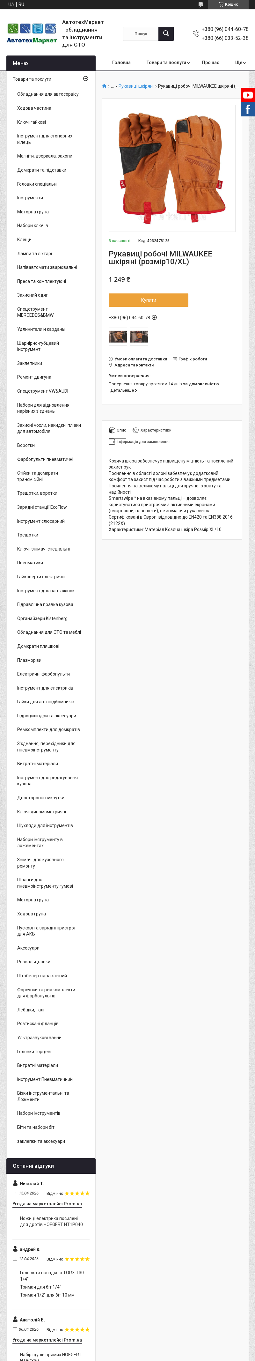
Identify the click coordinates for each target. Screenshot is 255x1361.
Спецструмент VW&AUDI (42, 391)
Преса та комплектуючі (41, 281)
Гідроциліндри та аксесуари (46, 715)
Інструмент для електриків (45, 688)
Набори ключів (32, 225)
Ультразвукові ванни (39, 1037)
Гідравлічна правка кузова (45, 604)
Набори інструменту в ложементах (40, 842)
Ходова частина (34, 108)
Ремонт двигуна (34, 377)
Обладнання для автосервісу (48, 94)
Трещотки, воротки (37, 493)
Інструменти (30, 197)
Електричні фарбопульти (43, 674)
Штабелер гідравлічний (42, 975)
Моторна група (33, 211)
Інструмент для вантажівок (46, 590)
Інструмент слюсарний (41, 521)
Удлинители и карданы (41, 329)
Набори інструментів (39, 1113)
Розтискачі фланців (38, 1023)
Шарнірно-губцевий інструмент (38, 346)
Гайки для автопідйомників (45, 701)
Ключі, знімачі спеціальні (43, 548)
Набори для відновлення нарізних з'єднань (43, 408)
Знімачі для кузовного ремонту (40, 863)
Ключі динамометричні (41, 811)
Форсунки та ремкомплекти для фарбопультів (46, 993)
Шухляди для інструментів (45, 825)
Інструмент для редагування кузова (47, 781)
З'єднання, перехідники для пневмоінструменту (46, 746)
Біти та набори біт (36, 1127)
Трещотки (27, 534)
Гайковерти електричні (41, 576)
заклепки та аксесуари (41, 1141)
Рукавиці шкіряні (136, 86)
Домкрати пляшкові (38, 646)
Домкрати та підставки (41, 170)
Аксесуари (28, 947)
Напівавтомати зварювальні (47, 267)
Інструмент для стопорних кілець (44, 139)
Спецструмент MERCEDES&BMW (35, 312)
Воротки (26, 445)
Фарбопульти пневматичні (45, 459)
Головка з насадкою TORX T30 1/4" (52, 1276)
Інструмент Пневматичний (45, 1079)
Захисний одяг (32, 295)
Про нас (210, 62)
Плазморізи (29, 660)
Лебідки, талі (30, 1009)
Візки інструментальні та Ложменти (43, 1096)
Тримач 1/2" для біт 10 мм (47, 1295)
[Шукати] (166, 34)
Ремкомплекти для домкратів (48, 729)
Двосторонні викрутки (40, 797)
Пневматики (30, 562)
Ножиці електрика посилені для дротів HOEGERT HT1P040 (51, 1221)
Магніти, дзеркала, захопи (44, 156)
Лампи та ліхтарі (34, 253)
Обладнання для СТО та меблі (49, 632)
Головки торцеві (34, 1051)
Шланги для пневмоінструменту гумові (45, 883)
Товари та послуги (166, 62)
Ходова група (31, 913)
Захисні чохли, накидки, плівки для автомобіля (49, 428)
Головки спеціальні (37, 184)
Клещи (24, 239)
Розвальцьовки (33, 961)
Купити (148, 300)
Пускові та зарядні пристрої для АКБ (46, 931)
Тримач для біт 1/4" (40, 1287)
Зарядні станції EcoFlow (42, 507)
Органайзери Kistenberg (42, 618)
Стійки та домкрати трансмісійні (37, 476)
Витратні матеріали (37, 763)
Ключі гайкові (31, 122)
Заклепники (29, 363)
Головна (121, 62)
